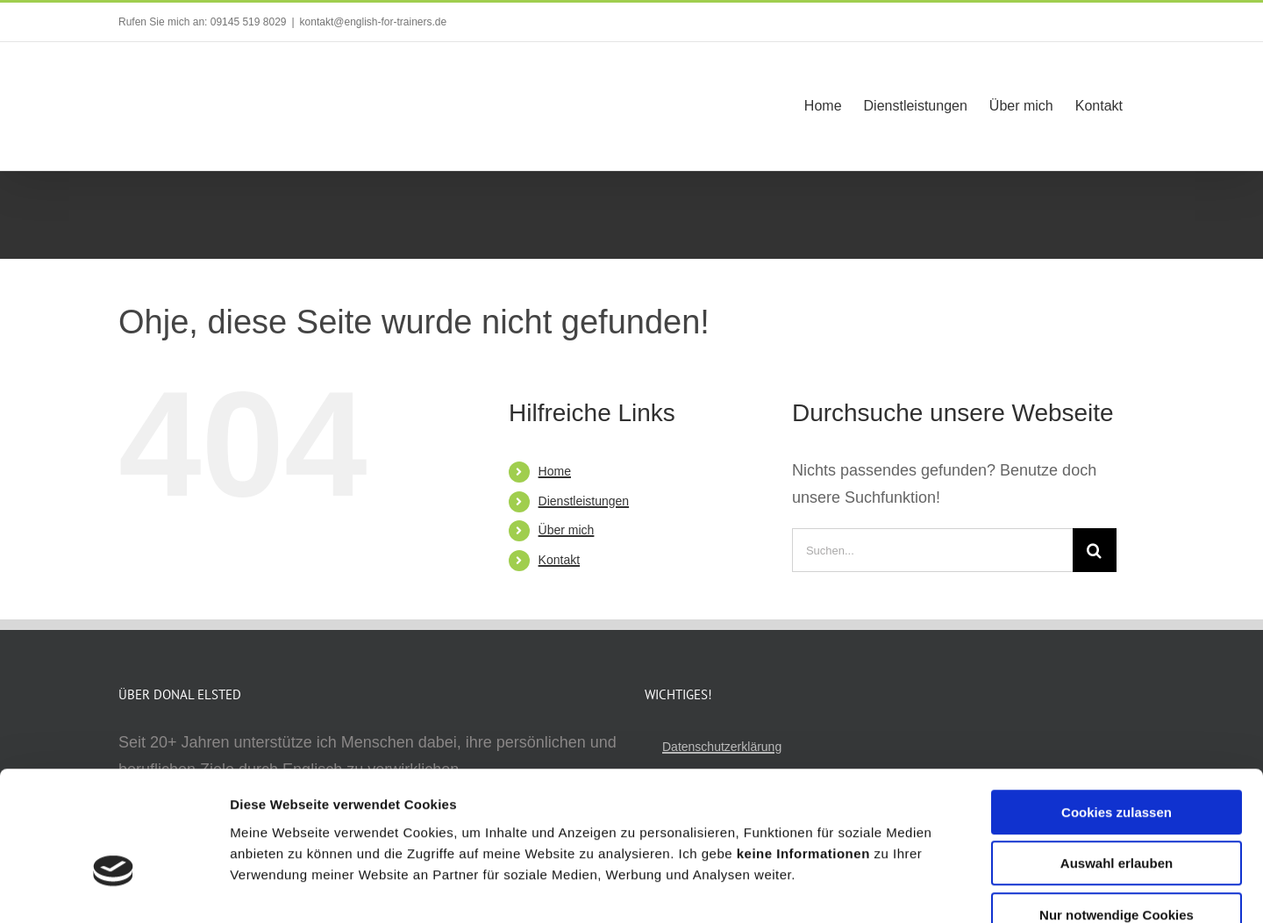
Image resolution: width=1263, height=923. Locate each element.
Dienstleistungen (584, 501)
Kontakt (559, 560)
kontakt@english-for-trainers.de (373, 22)
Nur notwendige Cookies (1116, 811)
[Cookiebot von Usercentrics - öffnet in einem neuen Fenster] (113, 889)
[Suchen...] (932, 550)
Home (555, 471)
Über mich (567, 530)
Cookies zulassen (1116, 708)
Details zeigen (932, 888)
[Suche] (1095, 550)
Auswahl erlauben (1116, 760)
